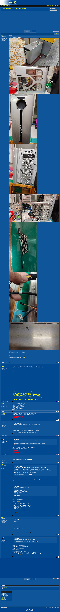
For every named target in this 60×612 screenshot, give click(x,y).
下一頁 (34, 31)
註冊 (46, 5)
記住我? (57, 8)
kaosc (2, 536)
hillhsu (2, 464)
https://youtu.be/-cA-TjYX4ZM (14, 355)
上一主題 (28, 581)
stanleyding (3, 413)
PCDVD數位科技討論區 (6, 5)
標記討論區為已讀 (55, 5)
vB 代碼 (2, 597)
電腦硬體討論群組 (17, 8)
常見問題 (49, 5)
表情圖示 (2, 598)
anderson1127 (4, 364)
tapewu (3, 35)
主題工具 (57, 33)
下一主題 (31, 581)
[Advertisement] (30, 19)
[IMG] (2, 599)
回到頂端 (58, 607)
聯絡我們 (47, 607)
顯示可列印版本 (5, 587)
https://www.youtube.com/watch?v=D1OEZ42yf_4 (20, 457)
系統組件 (24, 8)
